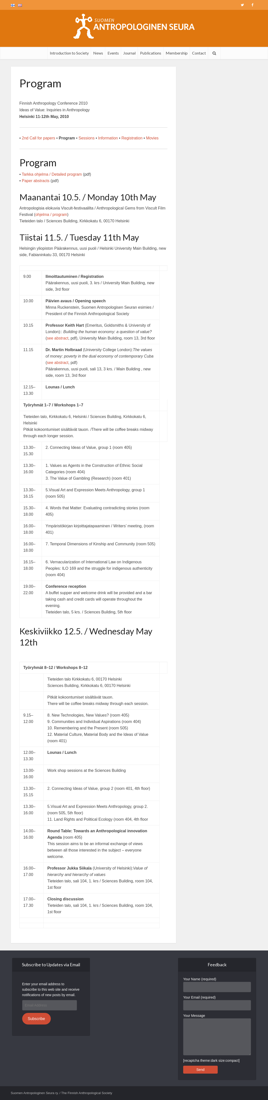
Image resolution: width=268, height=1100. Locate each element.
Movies (152, 138)
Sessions (87, 138)
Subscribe (36, 1019)
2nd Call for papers (38, 138)
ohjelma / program (51, 214)
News (98, 53)
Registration (133, 138)
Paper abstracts (36, 181)
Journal (129, 53)
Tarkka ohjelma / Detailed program (52, 174)
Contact (199, 53)
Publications (150, 53)
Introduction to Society (69, 53)
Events (113, 53)
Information (108, 138)
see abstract (57, 338)
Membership (177, 53)
